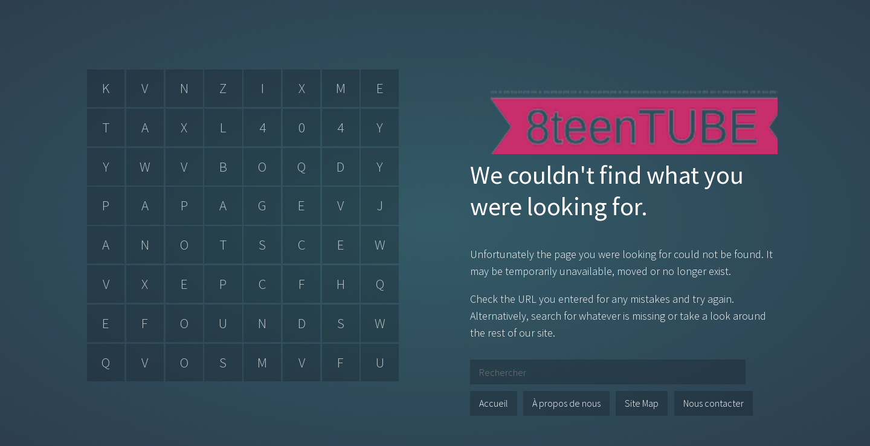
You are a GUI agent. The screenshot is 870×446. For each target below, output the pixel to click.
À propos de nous (566, 403)
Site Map (642, 403)
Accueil (493, 403)
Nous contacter (713, 403)
